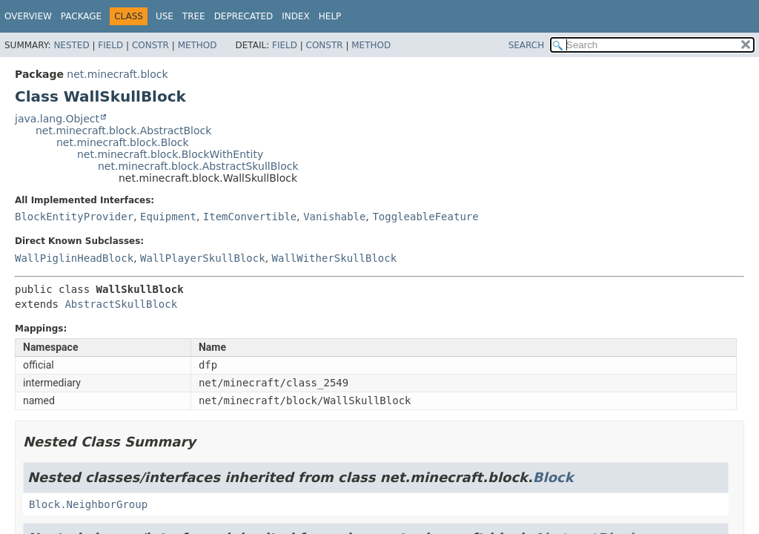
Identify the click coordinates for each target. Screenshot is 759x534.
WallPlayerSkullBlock (202, 258)
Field (110, 45)
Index (296, 16)
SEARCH (526, 45)
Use (164, 16)
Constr (150, 45)
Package (81, 16)
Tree (193, 16)
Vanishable (334, 216)
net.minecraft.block (117, 74)
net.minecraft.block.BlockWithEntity (170, 154)
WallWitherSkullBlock (334, 258)
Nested (71, 45)
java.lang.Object (57, 119)
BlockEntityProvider (74, 216)
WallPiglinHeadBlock (74, 258)
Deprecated (244, 16)
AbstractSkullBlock (120, 304)
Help (330, 16)
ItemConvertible (249, 216)
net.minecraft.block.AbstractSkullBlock (198, 166)
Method (197, 45)
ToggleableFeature (425, 216)
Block (553, 477)
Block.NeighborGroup (88, 504)
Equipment (168, 216)
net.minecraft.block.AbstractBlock (123, 130)
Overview (28, 16)
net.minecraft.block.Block (122, 142)
